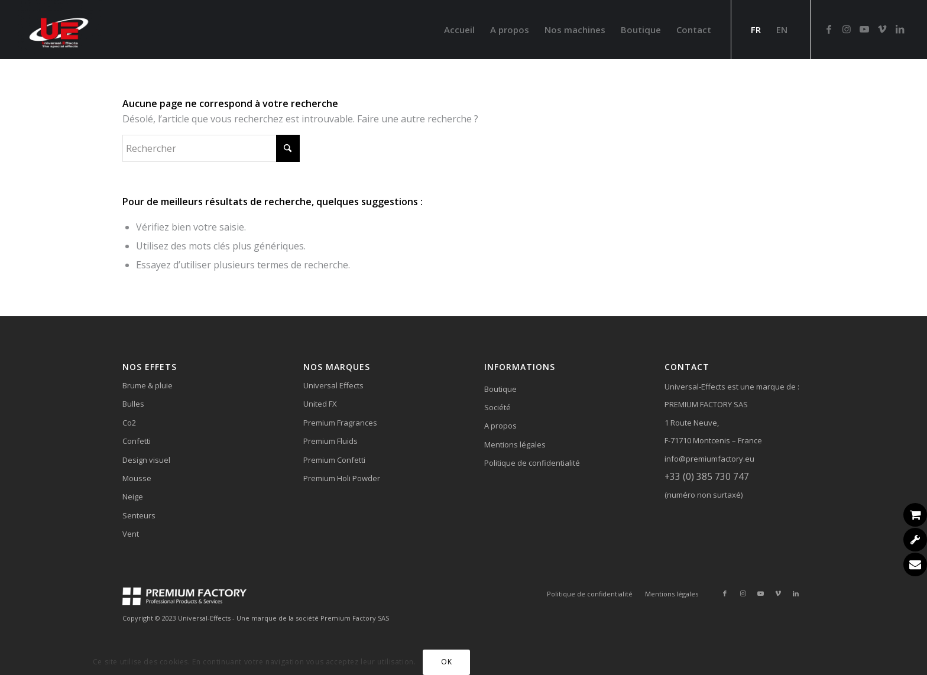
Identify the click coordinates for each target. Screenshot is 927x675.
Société (497, 407)
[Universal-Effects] (60, 29)
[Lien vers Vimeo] (882, 29)
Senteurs (138, 515)
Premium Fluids (330, 441)
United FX (320, 403)
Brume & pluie (147, 385)
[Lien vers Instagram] (846, 29)
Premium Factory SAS (354, 618)
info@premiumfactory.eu (709, 458)
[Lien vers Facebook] (829, 29)
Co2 (129, 422)
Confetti (136, 441)
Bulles (133, 403)
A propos (500, 425)
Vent (130, 533)
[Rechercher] (211, 148)
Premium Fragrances (340, 422)
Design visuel (146, 460)
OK (446, 662)
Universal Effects (333, 385)
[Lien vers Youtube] (864, 29)
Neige (132, 496)
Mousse (136, 478)
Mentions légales (515, 444)
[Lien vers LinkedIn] (900, 29)
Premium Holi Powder (341, 478)
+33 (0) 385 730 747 (707, 476)
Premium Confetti (334, 460)
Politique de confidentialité (532, 462)
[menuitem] (459, 29)
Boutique (500, 389)
